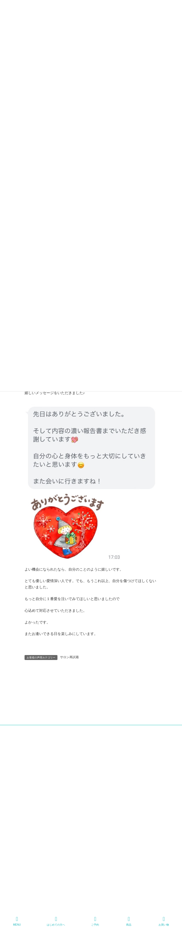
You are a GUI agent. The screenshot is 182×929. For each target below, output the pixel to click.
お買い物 (163, 921)
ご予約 (95, 921)
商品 (128, 921)
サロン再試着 (69, 657)
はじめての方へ (56, 921)
